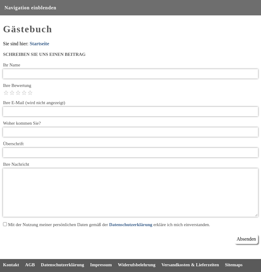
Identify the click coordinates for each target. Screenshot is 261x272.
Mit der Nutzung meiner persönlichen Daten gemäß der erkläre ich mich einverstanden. (106, 224)
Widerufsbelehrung (136, 264)
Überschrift (13, 143)
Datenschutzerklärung (130, 224)
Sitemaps (233, 264)
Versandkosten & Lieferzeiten (190, 264)
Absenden (246, 239)
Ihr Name (11, 64)
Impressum (101, 264)
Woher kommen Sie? (22, 123)
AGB (30, 264)
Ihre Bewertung (17, 85)
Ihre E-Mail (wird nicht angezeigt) (34, 102)
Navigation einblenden (30, 7)
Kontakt (11, 264)
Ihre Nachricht (16, 164)
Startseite (39, 43)
